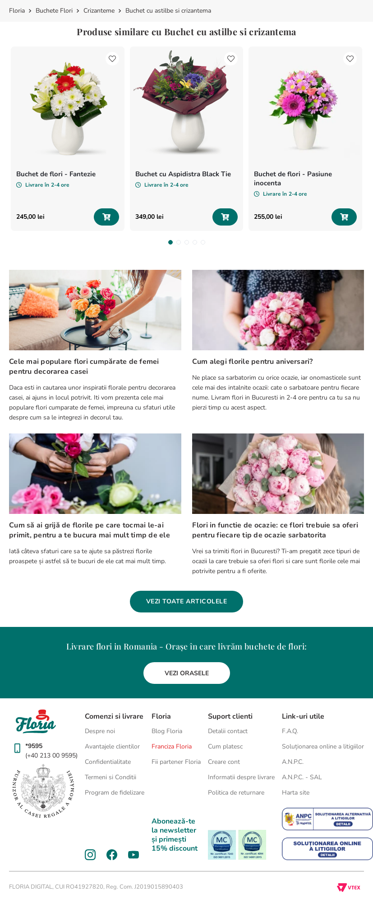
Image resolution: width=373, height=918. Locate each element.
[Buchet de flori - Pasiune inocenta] (305, 139)
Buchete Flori (54, 10)
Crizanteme (99, 10)
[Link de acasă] (18, 10)
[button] (170, 242)
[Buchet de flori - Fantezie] (67, 139)
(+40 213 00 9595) (51, 755)
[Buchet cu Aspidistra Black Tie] (187, 139)
